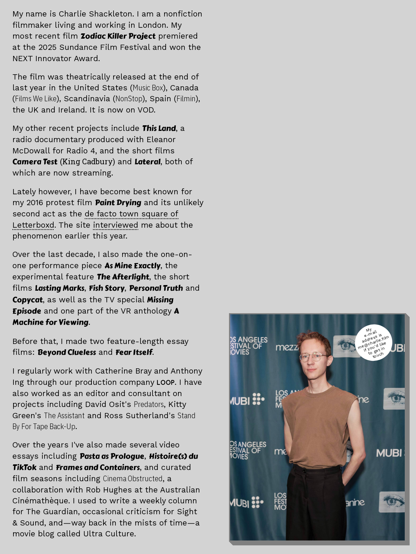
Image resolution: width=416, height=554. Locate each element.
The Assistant (64, 415)
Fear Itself (133, 352)
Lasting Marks (59, 288)
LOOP (166, 382)
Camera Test (63, 162)
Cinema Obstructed (133, 478)
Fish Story (106, 288)
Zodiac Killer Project (118, 36)
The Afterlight (123, 277)
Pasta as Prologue (111, 456)
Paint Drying (118, 203)
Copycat (27, 300)
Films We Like (36, 98)
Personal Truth (156, 288)
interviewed (115, 225)
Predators (149, 404)
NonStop (128, 98)
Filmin (186, 98)
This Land (159, 128)
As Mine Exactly (132, 266)
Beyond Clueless (66, 352)
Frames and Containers (98, 467)
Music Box (148, 88)
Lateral (147, 162)
